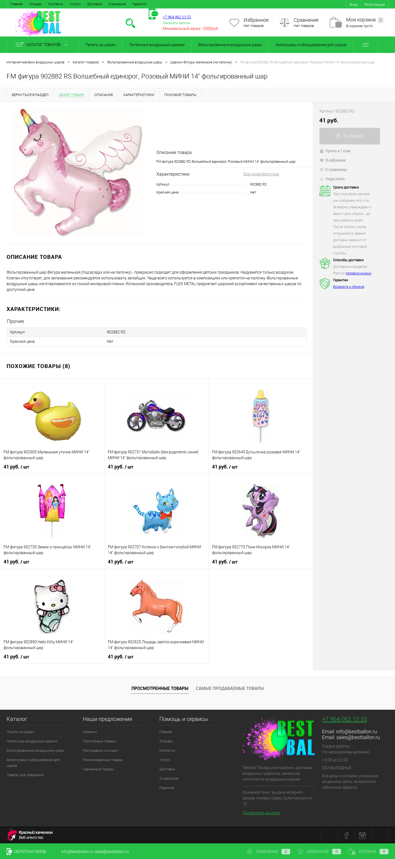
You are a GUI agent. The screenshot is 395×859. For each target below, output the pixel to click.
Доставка (94, 4)
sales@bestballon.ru (358, 737)
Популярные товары (99, 741)
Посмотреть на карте (261, 813)
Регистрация (374, 4)
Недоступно (332, 178)
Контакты (55, 4)
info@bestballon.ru (356, 731)
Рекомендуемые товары (103, 760)
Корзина (368, 851)
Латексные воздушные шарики (157, 45)
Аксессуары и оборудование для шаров (310, 45)
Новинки (90, 732)
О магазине (117, 4)
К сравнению (333, 169)
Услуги (75, 4)
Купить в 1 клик (335, 150)
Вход (353, 4)
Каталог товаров (42, 44)
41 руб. (16, 467)
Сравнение (306, 20)
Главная (16, 4)
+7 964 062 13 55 (344, 719)
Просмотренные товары (159, 688)
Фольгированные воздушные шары (230, 45)
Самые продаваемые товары (230, 688)
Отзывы (35, 4)
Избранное (256, 20)
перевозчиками (358, 273)
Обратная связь (26, 851)
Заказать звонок (176, 23)
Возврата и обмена (348, 287)
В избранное (332, 160)
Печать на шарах (100, 45)
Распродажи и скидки (100, 750)
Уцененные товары (98, 769)
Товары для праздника (25, 775)
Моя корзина (364, 20)
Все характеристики (261, 174)
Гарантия (139, 4)
